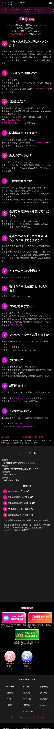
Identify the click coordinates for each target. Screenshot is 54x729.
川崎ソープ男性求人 (26, 660)
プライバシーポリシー (27, 726)
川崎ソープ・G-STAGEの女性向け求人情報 (27, 717)
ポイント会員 (27, 711)
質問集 (27, 705)
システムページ (18, 401)
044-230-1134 (17, 34)
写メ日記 (44, 699)
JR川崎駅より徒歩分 (20, 509)
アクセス (27, 699)
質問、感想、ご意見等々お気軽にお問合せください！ (40, 620)
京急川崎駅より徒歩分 (20, 514)
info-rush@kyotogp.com (22, 427)
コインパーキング (39, 142)
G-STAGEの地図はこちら (13, 123)
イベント (10, 699)
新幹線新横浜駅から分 (21, 503)
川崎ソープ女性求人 (10, 660)
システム (27, 686)
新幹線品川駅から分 (20, 497)
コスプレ (27, 693)
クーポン (44, 693)
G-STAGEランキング (40, 89)
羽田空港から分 (18, 491)
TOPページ (10, 686)
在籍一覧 (44, 686)
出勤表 (10, 693)
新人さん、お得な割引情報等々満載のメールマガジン (14, 620)
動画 (10, 705)
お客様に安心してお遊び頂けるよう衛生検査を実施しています (27, 637)
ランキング (44, 705)
